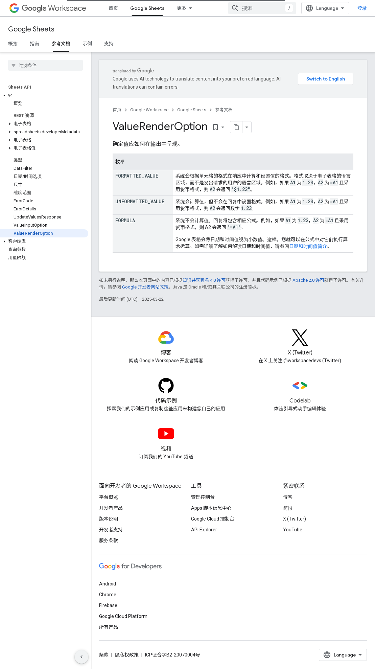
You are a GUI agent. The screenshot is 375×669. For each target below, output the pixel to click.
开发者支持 (111, 529)
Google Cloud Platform (123, 616)
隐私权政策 (127, 655)
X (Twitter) (294, 519)
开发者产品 (111, 508)
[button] (44, 95)
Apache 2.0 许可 (308, 280)
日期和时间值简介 (308, 246)
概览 (13, 44)
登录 (362, 8)
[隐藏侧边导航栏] (81, 657)
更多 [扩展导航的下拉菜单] (181, 8)
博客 (287, 497)
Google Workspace (149, 109)
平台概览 (108, 497)
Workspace (54, 8)
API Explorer (204, 529)
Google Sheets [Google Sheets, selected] (147, 8)
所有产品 (108, 627)
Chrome (107, 594)
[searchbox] (45, 65)
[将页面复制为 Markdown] (236, 127)
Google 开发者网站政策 (145, 287)
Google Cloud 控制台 (212, 519)
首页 (113, 8)
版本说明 (108, 519)
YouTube (292, 529)
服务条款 (108, 540)
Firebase (108, 605)
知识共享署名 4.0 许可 (204, 280)
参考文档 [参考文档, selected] (60, 44)
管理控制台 (203, 497)
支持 (109, 44)
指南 (34, 44)
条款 (104, 655)
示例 (87, 44)
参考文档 (224, 109)
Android (107, 583)
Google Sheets (31, 29)
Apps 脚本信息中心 (211, 508)
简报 (287, 508)
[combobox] (262, 8)
